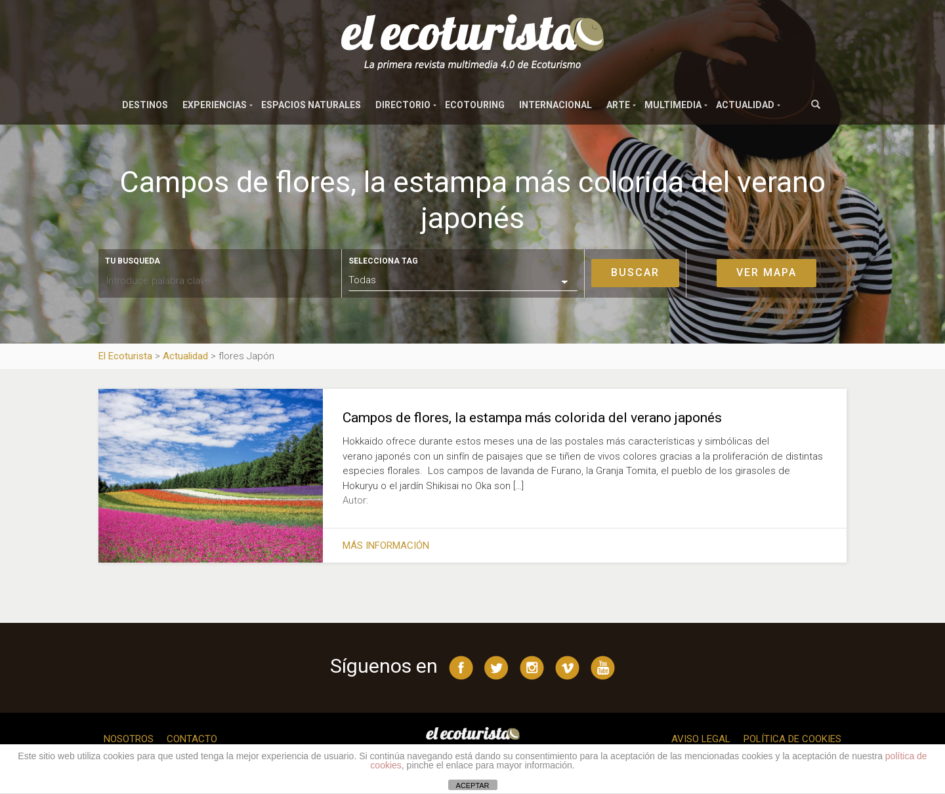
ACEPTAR (472, 785)
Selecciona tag (383, 261)
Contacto (192, 739)
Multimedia (673, 105)
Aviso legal (700, 739)
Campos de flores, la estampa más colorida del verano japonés (532, 418)
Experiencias (214, 105)
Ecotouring (475, 105)
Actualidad (745, 105)
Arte (618, 105)
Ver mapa (766, 272)
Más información (386, 545)
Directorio (402, 105)
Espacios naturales (311, 105)
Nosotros (129, 739)
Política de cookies (792, 739)
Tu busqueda (132, 261)
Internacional (555, 105)
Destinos (145, 105)
